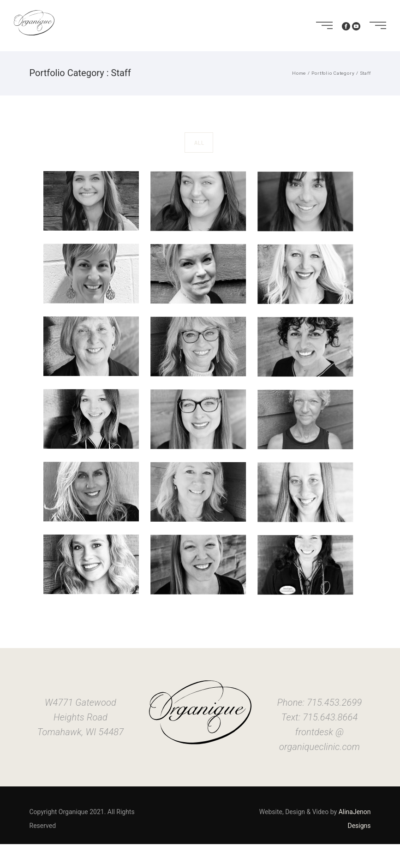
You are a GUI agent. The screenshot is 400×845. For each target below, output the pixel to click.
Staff (365, 73)
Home (299, 73)
